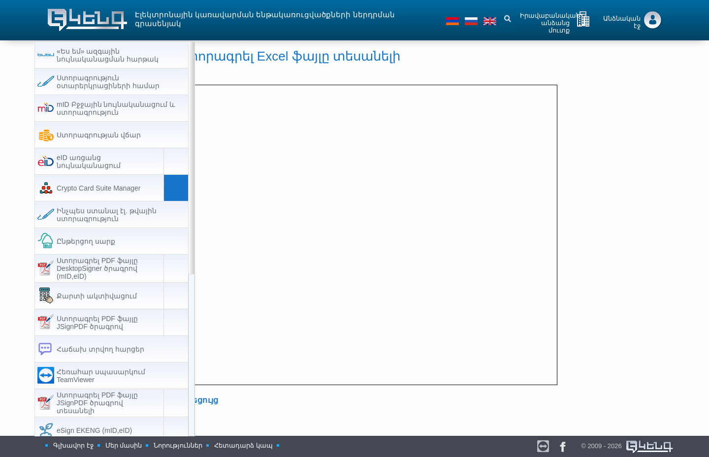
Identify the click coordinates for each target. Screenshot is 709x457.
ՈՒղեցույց (238, 400)
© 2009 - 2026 (628, 446)
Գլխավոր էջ (73, 445)
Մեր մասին (123, 445)
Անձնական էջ (622, 22)
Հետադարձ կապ (243, 445)
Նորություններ (178, 445)
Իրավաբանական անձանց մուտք (550, 21)
